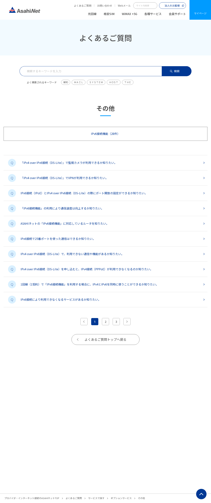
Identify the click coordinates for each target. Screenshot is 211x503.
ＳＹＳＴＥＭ (96, 82)
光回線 (92, 14)
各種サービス (153, 14)
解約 (65, 82)
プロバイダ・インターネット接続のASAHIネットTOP (31, 498)
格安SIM (109, 14)
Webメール (124, 5)
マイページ (200, 13)
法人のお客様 (172, 5)
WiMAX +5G (129, 14)
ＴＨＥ (127, 82)
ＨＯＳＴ (113, 82)
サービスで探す (96, 498)
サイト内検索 (154, 5)
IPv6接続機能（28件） (105, 133)
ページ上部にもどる (201, 494)
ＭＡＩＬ (78, 82)
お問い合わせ (104, 5)
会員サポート (177, 14)
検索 (175, 71)
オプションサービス (121, 498)
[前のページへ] (84, 321)
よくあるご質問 (82, 5)
